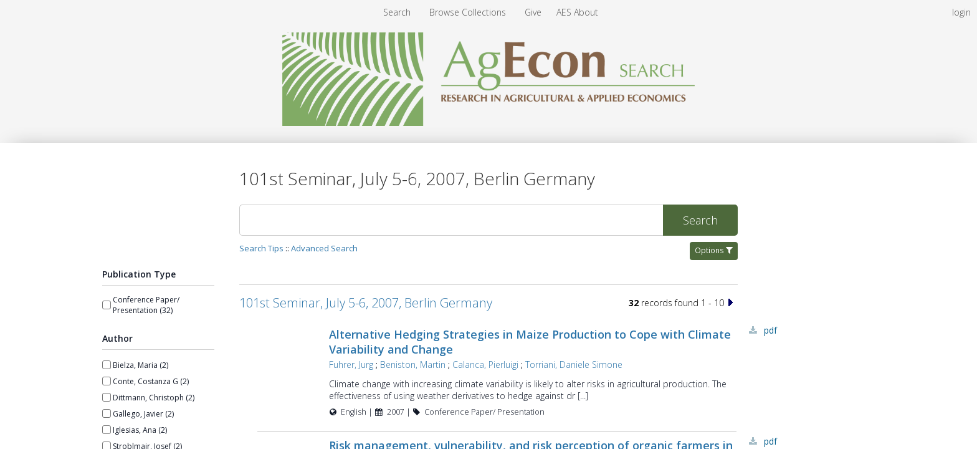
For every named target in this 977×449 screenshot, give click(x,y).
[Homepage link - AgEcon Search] (488, 122)
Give (534, 12)
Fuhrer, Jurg (351, 364)
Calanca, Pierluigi (485, 364)
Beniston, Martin (413, 364)
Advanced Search (324, 248)
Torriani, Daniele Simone (573, 364)
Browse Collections (468, 12)
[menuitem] (469, 12)
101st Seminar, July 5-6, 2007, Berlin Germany (365, 302)
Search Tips (261, 248)
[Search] (451, 220)
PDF (770, 330)
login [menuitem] (961, 12)
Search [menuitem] (397, 12)
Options (714, 250)
